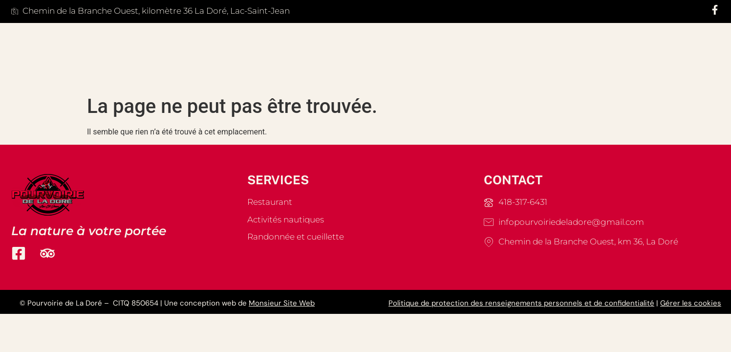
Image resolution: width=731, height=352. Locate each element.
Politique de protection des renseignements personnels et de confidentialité (521, 303)
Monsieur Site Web (282, 303)
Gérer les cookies (690, 303)
